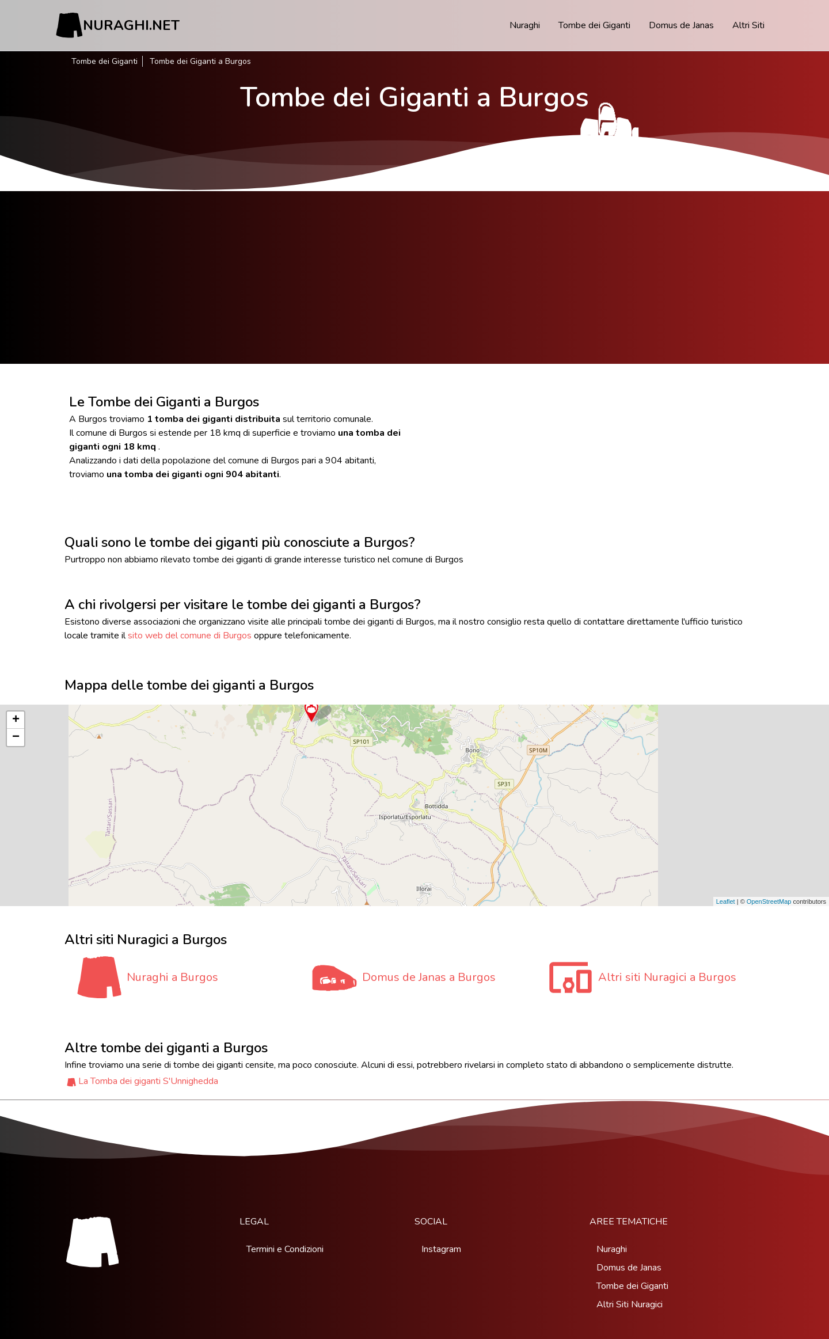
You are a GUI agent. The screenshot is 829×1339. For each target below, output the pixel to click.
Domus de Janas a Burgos (429, 977)
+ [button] (16, 720)
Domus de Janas (681, 25)
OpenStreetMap (769, 901)
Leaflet (725, 901)
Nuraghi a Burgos (172, 977)
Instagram (441, 1249)
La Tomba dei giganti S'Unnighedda (148, 1081)
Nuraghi (524, 25)
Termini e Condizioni (285, 1249)
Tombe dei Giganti (594, 25)
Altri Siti (748, 25)
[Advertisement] (414, 277)
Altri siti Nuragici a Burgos (667, 977)
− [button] (16, 737)
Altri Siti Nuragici (629, 1304)
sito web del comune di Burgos (190, 635)
